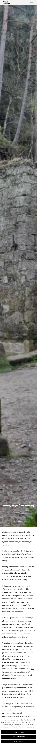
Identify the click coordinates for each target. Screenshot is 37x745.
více (18, 727)
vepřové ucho (22, 637)
